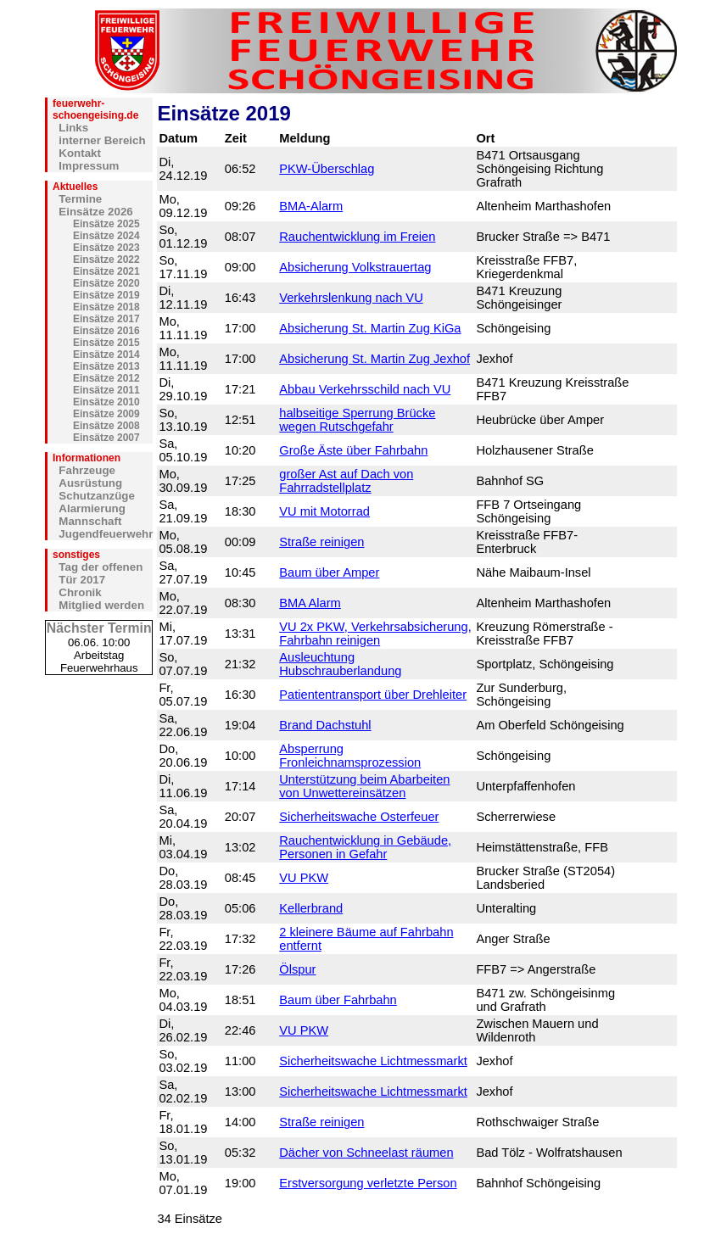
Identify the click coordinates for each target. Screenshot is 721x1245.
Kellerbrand (311, 908)
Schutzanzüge (97, 495)
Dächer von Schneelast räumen (366, 1152)
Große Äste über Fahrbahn (353, 450)
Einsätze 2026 (95, 211)
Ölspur (297, 969)
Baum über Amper (329, 572)
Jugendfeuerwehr (106, 534)
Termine (80, 199)
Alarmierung (92, 508)
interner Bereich (102, 140)
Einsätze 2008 (106, 426)
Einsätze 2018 (106, 307)
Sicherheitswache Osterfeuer (359, 816)
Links (73, 127)
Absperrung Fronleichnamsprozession (350, 755)
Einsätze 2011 (106, 390)
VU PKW (303, 878)
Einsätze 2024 (106, 236)
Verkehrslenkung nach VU (350, 297)
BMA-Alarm (311, 206)
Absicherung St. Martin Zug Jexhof (374, 359)
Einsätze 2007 (106, 438)
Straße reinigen (321, 542)
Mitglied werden (101, 605)
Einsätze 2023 (106, 248)
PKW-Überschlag (326, 169)
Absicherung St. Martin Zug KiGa (370, 328)
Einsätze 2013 (106, 366)
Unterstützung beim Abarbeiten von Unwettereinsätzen (364, 786)
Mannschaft (90, 521)
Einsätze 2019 (106, 295)
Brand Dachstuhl (325, 725)
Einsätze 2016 (106, 331)
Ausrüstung (90, 483)
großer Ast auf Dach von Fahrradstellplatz (346, 480)
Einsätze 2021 (106, 271)
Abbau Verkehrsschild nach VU (364, 389)
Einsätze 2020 (106, 283)
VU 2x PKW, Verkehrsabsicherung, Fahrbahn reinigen (375, 633)
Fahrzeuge (87, 470)
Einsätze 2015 (106, 343)
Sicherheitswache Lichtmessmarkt (373, 1061)
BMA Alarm (310, 603)
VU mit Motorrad (324, 511)
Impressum (89, 165)
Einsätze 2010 (106, 402)
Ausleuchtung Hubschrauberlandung (340, 664)
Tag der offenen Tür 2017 (101, 573)
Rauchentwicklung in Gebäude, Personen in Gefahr (365, 847)
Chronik (80, 592)
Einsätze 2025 (106, 224)
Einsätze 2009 (106, 414)
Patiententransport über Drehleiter (373, 694)
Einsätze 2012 (106, 378)
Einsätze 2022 (106, 259)
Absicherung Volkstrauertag (355, 267)
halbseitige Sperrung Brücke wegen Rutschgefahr (357, 419)
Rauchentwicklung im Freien (357, 236)
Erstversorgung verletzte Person (367, 1183)
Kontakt (80, 153)
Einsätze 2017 (106, 319)
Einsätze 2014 (106, 354)
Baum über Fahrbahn (338, 1000)
